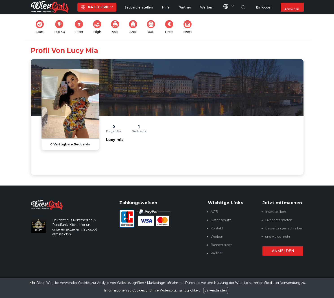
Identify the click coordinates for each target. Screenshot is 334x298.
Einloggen (264, 7)
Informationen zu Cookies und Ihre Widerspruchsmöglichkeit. (152, 290)
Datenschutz (221, 220)
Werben (217, 237)
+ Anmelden (291, 7)
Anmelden (283, 251)
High (98, 27)
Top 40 (61, 27)
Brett (188, 27)
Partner (217, 253)
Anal (134, 27)
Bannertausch (222, 245)
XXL (152, 27)
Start (41, 27)
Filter (80, 27)
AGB (214, 212)
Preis (170, 27)
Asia (116, 27)
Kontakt (217, 228)
